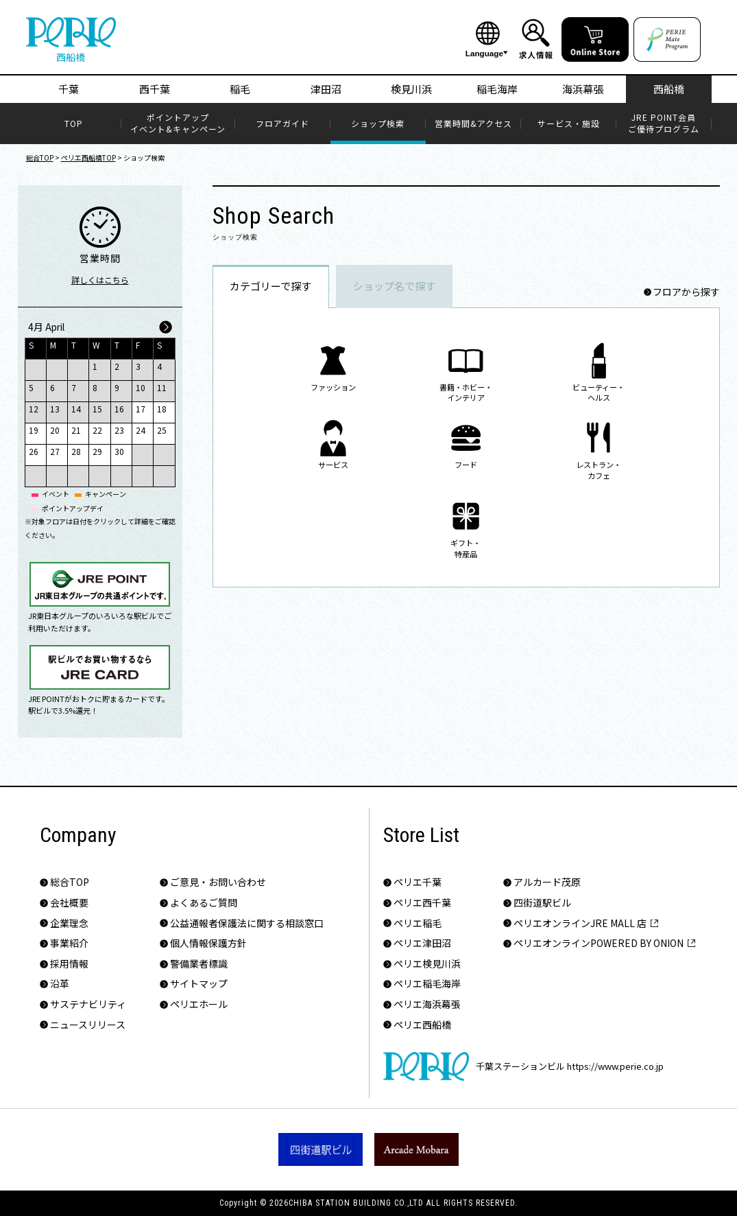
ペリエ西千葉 (422, 902)
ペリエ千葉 (418, 882)
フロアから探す (686, 292)
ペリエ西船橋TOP (88, 157)
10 (140, 387)
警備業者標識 (199, 963)
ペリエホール (199, 1004)
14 (76, 408)
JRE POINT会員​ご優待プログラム (663, 123)
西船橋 (668, 89)
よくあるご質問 (203, 902)
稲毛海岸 (497, 89)
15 (97, 408)
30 (119, 451)
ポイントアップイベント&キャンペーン (178, 123)
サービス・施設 (568, 123)
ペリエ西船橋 (422, 1024)
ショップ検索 (377, 123)
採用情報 (69, 963)
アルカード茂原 (547, 882)
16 (119, 408)
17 (140, 408)
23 (119, 430)
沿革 (59, 983)
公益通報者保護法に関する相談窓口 (247, 923)
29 (97, 451)
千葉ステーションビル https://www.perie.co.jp (523, 1066)
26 (33, 451)
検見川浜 (411, 89)
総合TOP (39, 157)
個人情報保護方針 (208, 943)
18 (162, 408)
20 (55, 430)
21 (76, 430)
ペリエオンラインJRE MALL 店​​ (580, 923)
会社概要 (69, 902)
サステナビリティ (88, 1004)
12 (33, 408)
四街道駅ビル (542, 902)
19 (33, 430)
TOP (73, 123)
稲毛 (240, 89)
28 (76, 451)
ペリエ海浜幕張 (427, 1004)
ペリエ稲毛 (418, 923)
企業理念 (69, 923)
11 (162, 387)
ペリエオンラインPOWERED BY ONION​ (599, 943)
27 (55, 451)
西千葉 (154, 89)
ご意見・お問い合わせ (218, 882)
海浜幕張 (582, 89)
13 (55, 408)
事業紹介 (69, 943)
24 (140, 430)
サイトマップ (199, 983)
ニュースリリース (87, 1024)
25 (162, 430)
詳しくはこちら (100, 279)
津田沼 (326, 89)
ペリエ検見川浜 (427, 963)
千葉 (68, 89)
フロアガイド (282, 123)
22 (97, 430)
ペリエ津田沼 (422, 943)
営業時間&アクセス (473, 123)
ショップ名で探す (394, 286)
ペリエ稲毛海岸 (427, 983)
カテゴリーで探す (270, 286)
